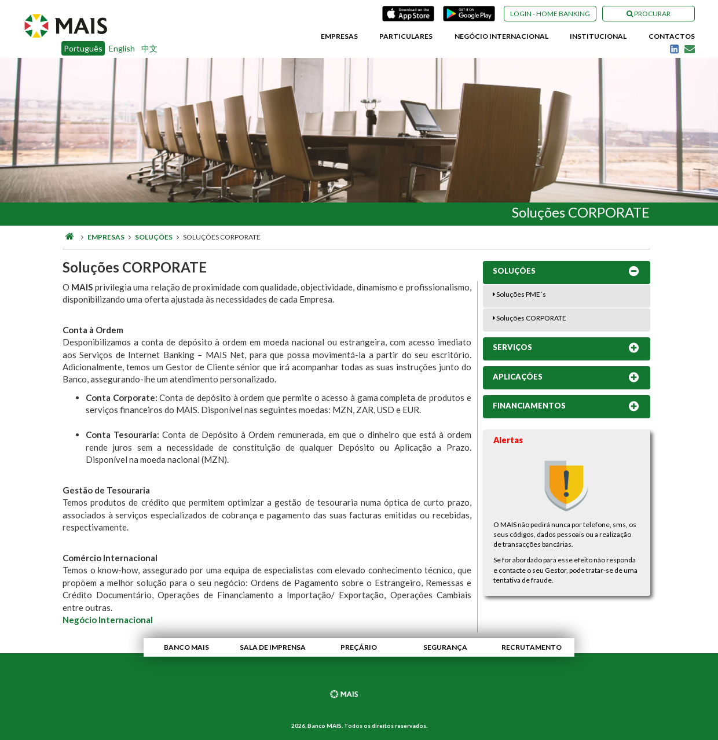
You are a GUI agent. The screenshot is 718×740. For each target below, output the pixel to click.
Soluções (154, 237)
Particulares (406, 36)
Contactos (672, 36)
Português (83, 48)
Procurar (649, 13)
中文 (149, 48)
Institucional (598, 36)
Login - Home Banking (550, 13)
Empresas (339, 36)
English (122, 48)
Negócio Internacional (501, 36)
